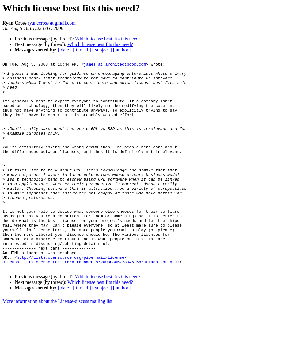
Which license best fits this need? (108, 38)
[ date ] (65, 49)
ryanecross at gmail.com (52, 22)
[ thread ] (82, 49)
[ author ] (122, 49)
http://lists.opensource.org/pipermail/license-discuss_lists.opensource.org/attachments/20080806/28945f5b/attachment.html (90, 299)
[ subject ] (102, 49)
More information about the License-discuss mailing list (57, 341)
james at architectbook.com (115, 65)
